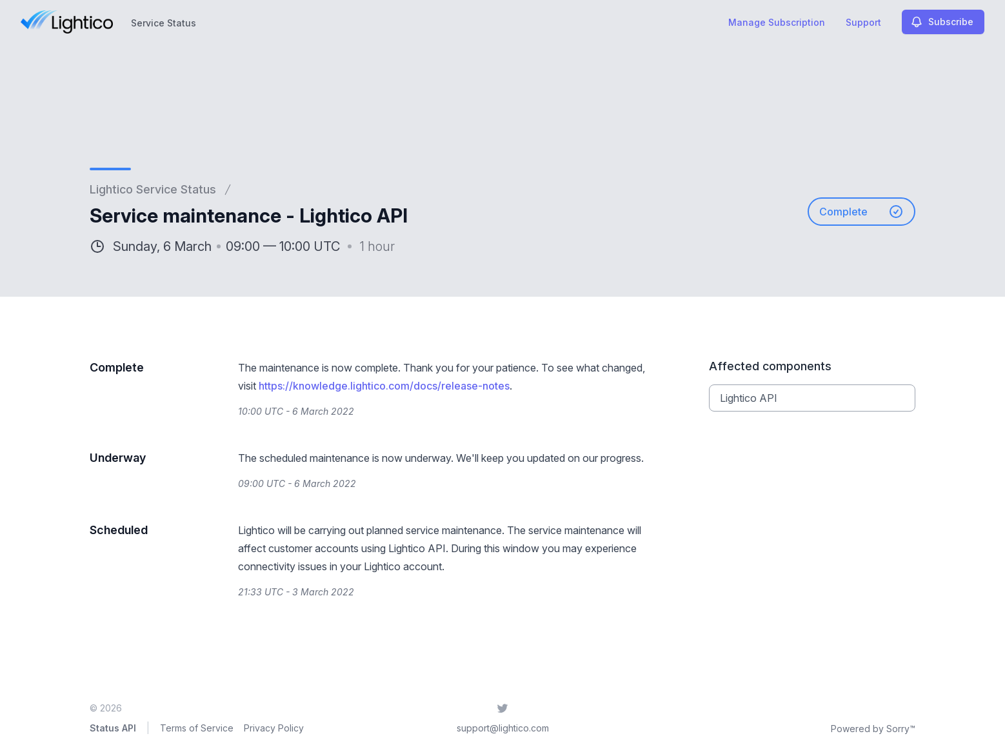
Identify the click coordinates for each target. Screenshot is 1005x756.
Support (863, 22)
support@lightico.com (503, 727)
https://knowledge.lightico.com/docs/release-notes (384, 385)
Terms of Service (197, 727)
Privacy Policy (274, 727)
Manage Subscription (776, 22)
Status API (113, 727)
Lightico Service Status (153, 189)
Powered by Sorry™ (873, 728)
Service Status (163, 22)
